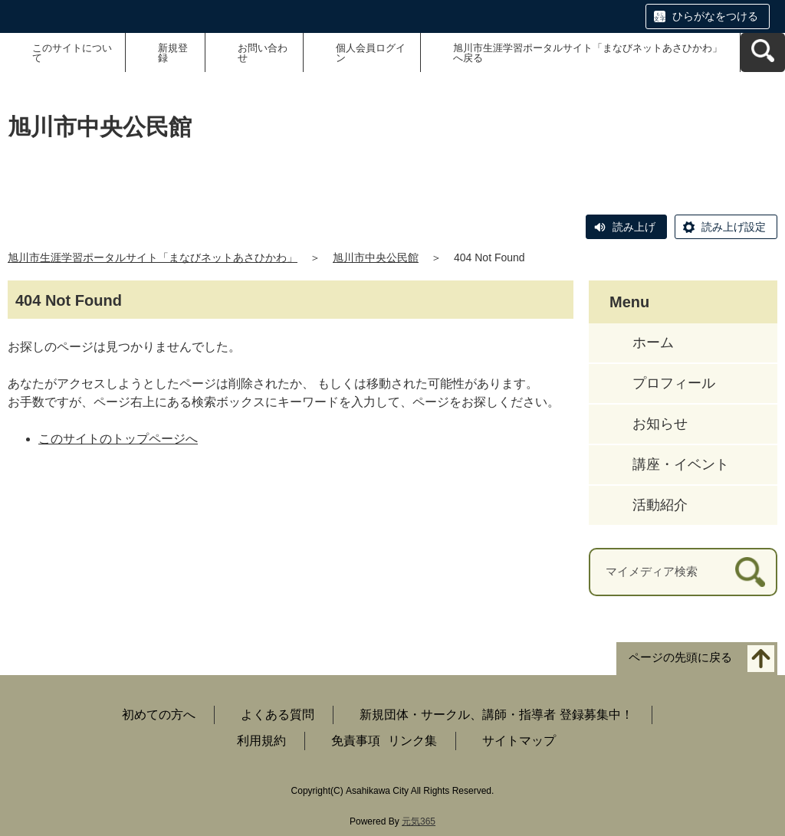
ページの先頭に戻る (680, 657)
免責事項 (355, 740)
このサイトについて (72, 53)
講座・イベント (680, 464)
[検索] (750, 572)
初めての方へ (158, 714)
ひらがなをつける (715, 16)
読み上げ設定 (733, 227)
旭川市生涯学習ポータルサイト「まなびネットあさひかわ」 (152, 257)
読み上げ (634, 227)
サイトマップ (519, 740)
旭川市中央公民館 (376, 257)
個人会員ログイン (371, 53)
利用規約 (261, 740)
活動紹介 (660, 505)
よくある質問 (277, 714)
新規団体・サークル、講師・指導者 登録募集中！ (496, 714)
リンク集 (412, 740)
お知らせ (660, 423)
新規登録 (173, 53)
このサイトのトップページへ (118, 438)
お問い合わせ (262, 53)
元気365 (418, 821)
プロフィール (673, 383)
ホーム (653, 342)
